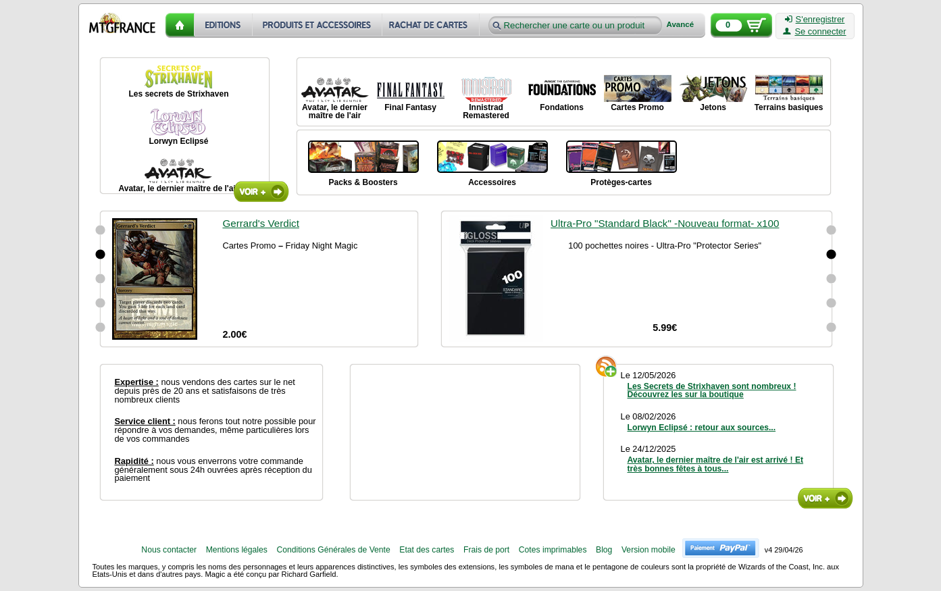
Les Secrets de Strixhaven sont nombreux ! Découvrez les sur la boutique (712, 390)
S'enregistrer (815, 19)
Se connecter (814, 31)
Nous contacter (169, 550)
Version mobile (648, 550)
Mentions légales (237, 550)
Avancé (680, 24)
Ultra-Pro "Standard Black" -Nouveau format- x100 (665, 223)
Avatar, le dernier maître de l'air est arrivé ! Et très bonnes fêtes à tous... (716, 464)
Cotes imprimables (553, 550)
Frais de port (486, 550)
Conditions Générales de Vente (333, 550)
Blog (604, 550)
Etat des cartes (426, 550)
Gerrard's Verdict (260, 223)
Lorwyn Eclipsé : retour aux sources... (702, 427)
